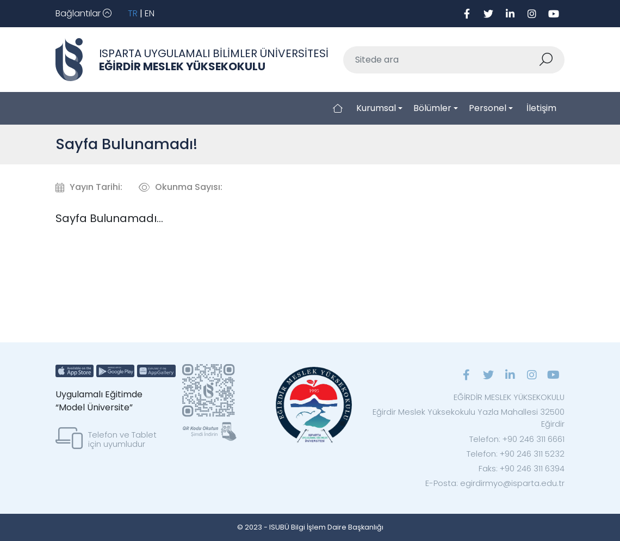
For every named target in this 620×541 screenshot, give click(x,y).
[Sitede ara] (441, 59)
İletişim (541, 108)
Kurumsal (376, 108)
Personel (487, 108)
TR (133, 13)
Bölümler (432, 108)
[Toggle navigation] (83, 13)
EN (149, 13)
